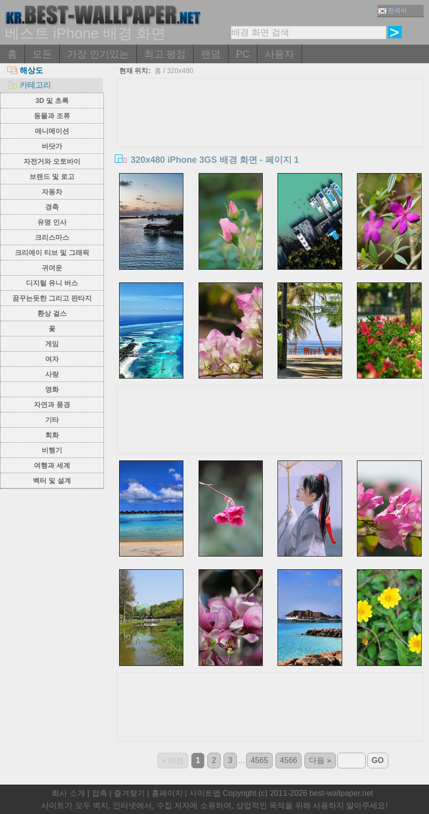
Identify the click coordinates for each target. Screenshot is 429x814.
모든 (42, 54)
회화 (52, 435)
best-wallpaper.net (341, 793)
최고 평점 (165, 54)
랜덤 (211, 54)
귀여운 (52, 268)
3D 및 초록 (52, 100)
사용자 (279, 54)
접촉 (99, 793)
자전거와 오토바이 (52, 161)
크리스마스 (52, 237)
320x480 (180, 71)
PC (243, 54)
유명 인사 (52, 222)
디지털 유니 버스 (52, 283)
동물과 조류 (52, 116)
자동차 (52, 192)
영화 (52, 389)
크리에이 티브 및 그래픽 (52, 252)
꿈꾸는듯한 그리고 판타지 (52, 298)
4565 (259, 760)
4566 (289, 760)
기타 (52, 420)
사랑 (52, 374)
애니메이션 (52, 131)
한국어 (393, 10)
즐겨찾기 (129, 793)
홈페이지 (167, 793)
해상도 (25, 70)
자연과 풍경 (52, 404)
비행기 (52, 450)
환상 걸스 (52, 313)
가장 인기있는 (98, 54)
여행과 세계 (52, 465)
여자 (52, 359)
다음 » (320, 760)
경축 (52, 207)
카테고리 (29, 85)
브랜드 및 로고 (52, 176)
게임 (52, 344)
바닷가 (52, 146)
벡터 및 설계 (52, 480)
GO (378, 760)
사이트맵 (205, 793)
